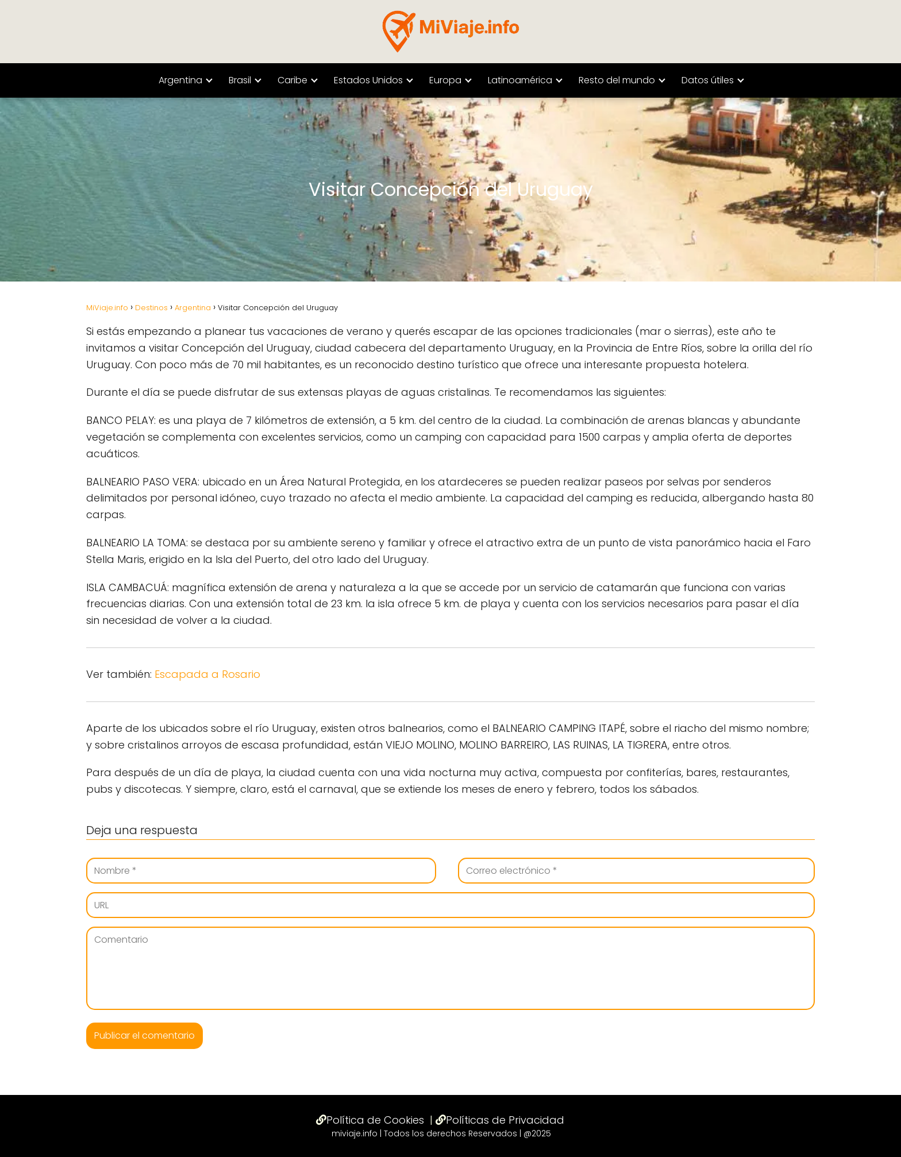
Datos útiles (707, 80)
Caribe (292, 80)
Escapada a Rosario (207, 674)
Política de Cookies (375, 1120)
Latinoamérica (520, 80)
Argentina (180, 80)
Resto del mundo (617, 80)
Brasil (240, 80)
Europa (445, 80)
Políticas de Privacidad (505, 1120)
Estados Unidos (368, 80)
